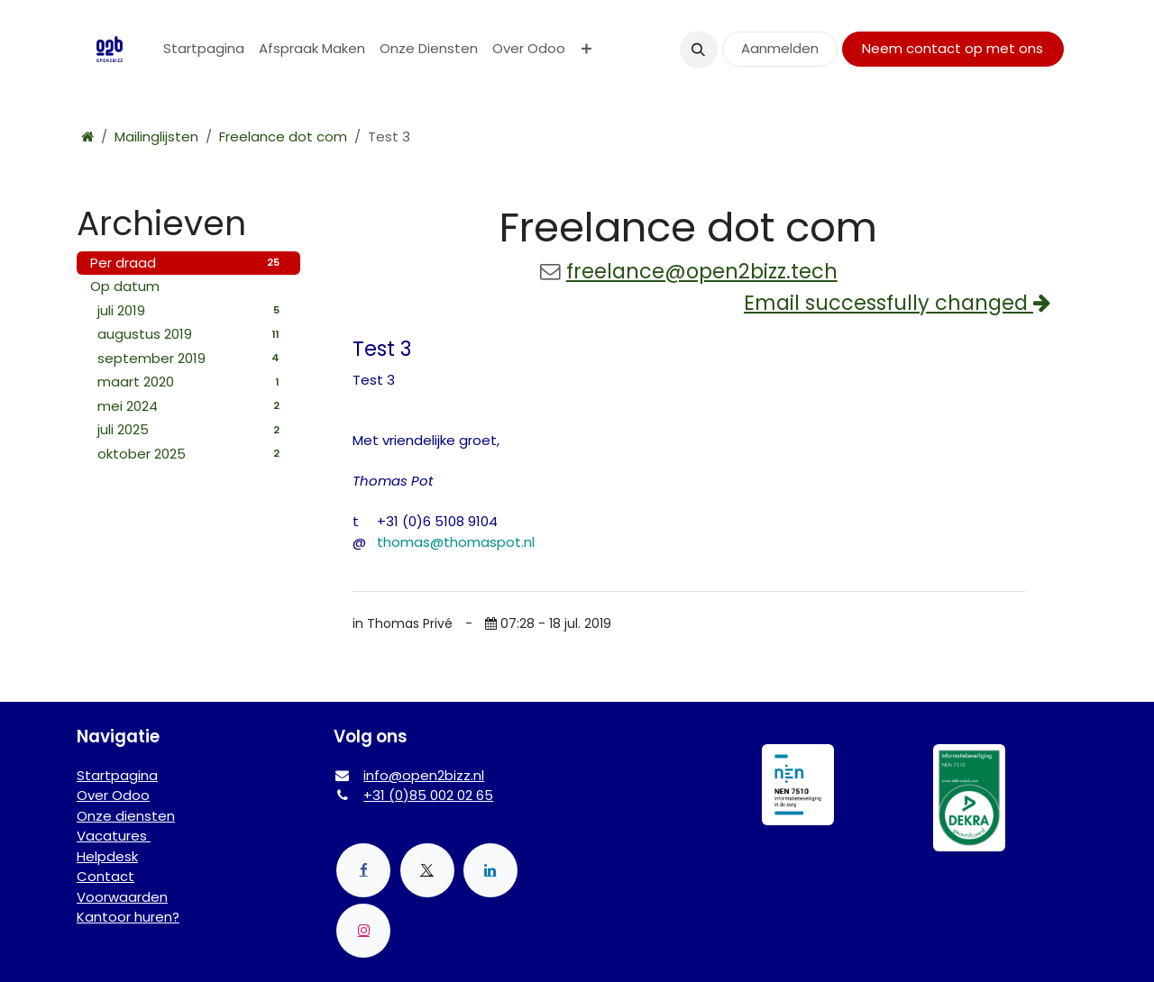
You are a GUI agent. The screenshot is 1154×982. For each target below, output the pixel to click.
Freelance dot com (283, 136)
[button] (699, 49)
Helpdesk (107, 856)
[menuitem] (204, 49)
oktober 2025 (192, 453)
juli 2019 (192, 310)
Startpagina (117, 775)
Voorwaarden (122, 896)
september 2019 (192, 358)
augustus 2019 (192, 333)
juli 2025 (192, 429)
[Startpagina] (87, 136)
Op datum (125, 286)
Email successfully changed (897, 302)
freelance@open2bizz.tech (702, 271)
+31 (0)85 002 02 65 (428, 795)
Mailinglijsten (156, 136)
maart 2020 (192, 381)
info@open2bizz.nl (423, 775)
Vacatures (114, 835)
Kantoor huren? (128, 916)
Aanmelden (780, 48)
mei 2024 (192, 405)
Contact (105, 876)
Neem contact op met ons (952, 48)
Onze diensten (126, 815)
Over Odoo (113, 795)
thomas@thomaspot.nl (456, 541)
